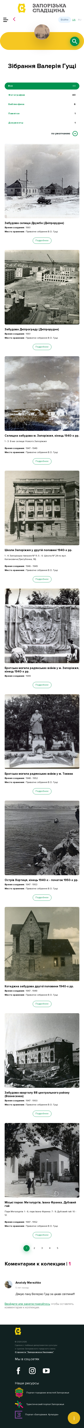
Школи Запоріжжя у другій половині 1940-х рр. (38, 550)
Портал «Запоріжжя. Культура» (36, 1415)
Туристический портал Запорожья (39, 1404)
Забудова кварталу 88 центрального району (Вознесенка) (37, 1094)
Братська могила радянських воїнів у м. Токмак (39, 773)
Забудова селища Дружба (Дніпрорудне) (34, 223)
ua (73, 19)
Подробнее (42, 240)
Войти (64, 19)
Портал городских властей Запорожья (42, 1393)
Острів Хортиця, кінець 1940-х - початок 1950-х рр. (41, 880)
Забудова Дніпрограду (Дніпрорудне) (32, 329)
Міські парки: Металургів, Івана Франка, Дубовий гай (40, 1204)
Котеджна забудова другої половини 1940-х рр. (39, 986)
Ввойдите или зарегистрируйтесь (27, 1304)
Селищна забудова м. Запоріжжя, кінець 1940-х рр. (42, 435)
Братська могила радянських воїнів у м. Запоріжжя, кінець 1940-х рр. (42, 669)
